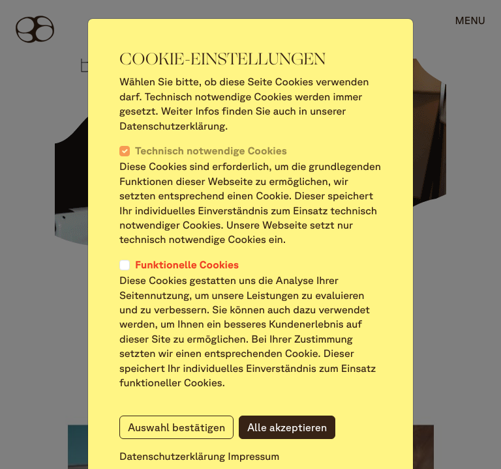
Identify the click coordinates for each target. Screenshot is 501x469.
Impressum (253, 456)
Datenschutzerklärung (172, 456)
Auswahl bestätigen (176, 427)
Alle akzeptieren (287, 427)
